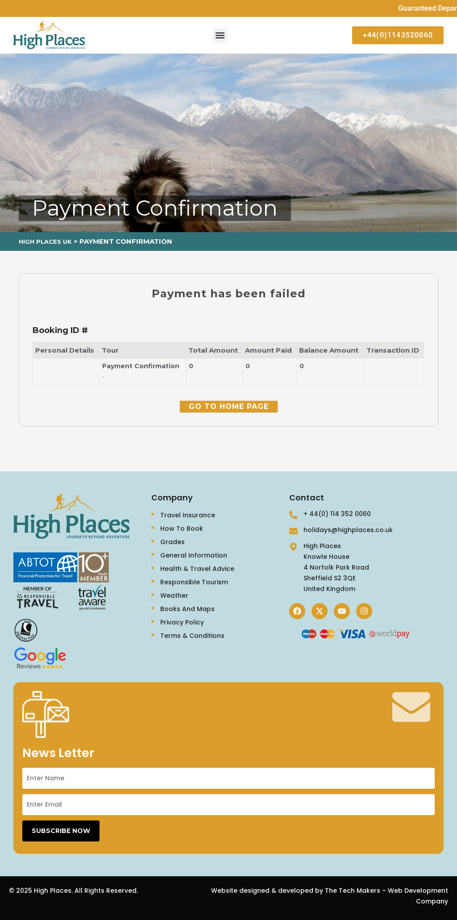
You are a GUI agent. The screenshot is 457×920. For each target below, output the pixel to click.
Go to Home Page (229, 406)
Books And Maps (187, 608)
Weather (174, 595)
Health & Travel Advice (197, 568)
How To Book (181, 528)
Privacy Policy (182, 622)
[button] (220, 35)
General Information (193, 555)
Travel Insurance (187, 515)
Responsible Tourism (194, 582)
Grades (172, 541)
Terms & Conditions (192, 635)
